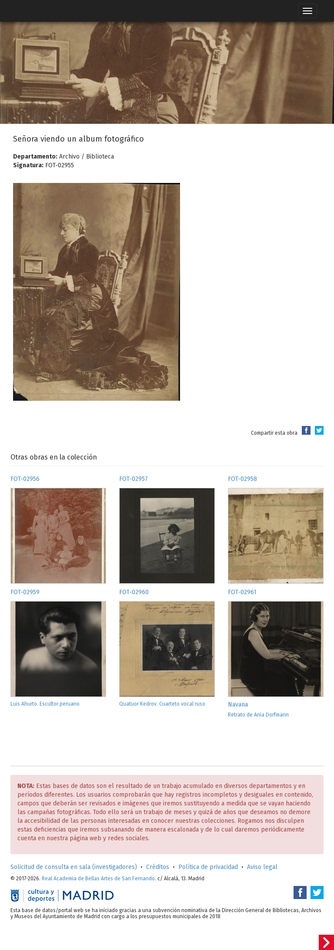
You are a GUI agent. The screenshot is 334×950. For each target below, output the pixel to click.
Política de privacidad (208, 867)
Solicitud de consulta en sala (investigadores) (73, 867)
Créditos (157, 867)
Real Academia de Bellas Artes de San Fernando (98, 879)
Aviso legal (262, 867)
